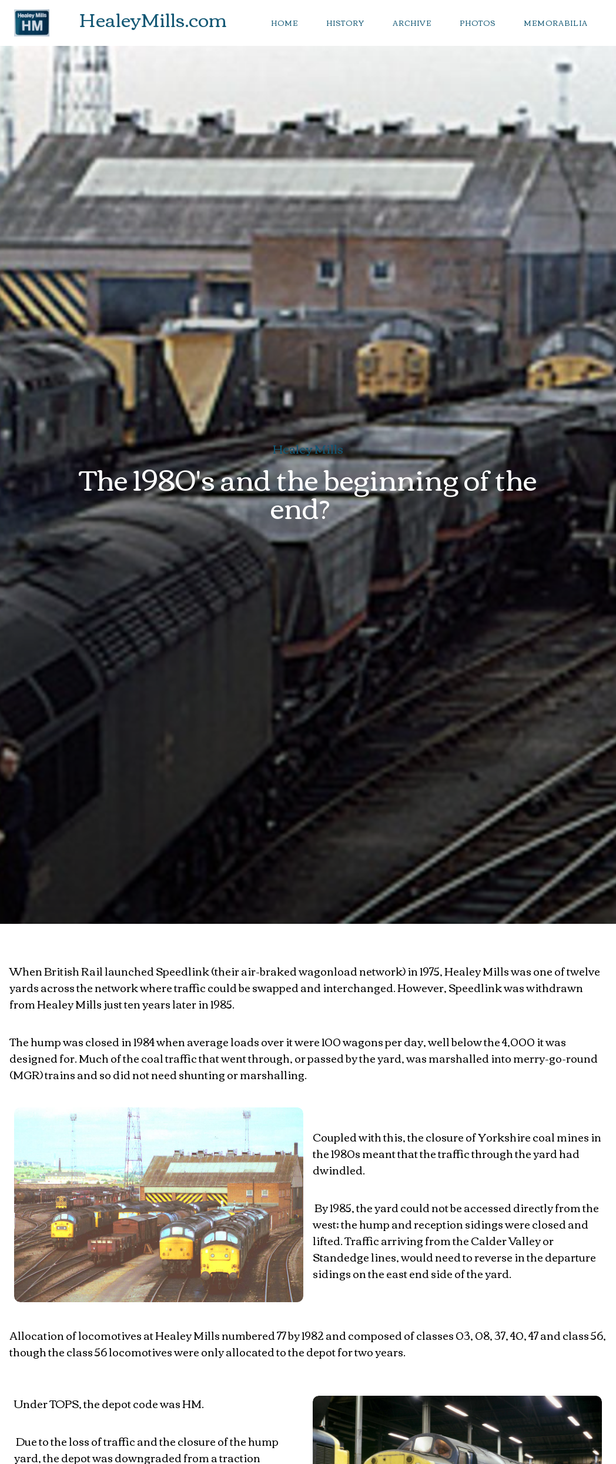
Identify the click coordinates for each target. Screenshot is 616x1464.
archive (412, 22)
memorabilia (556, 22)
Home (284, 22)
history (345, 22)
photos (478, 22)
